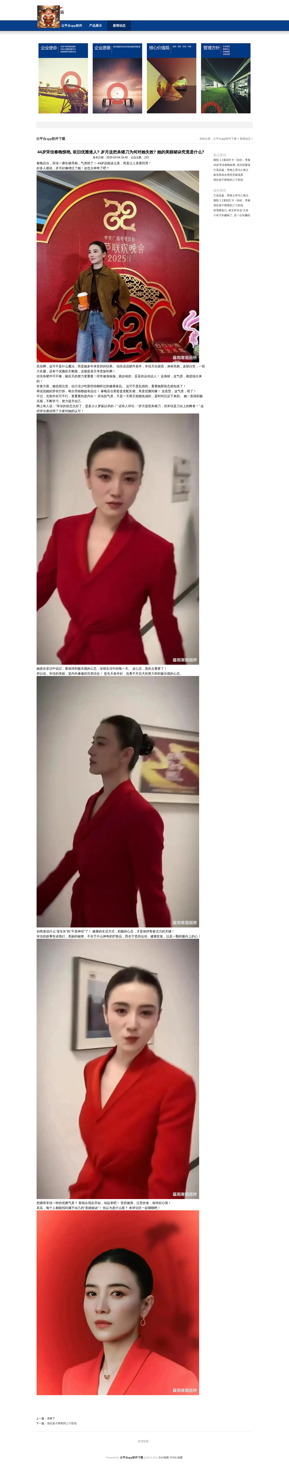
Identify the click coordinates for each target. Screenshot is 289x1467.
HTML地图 (176, 1457)
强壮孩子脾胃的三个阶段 (62, 1423)
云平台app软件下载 (225, 138)
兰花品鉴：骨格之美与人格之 (231, 169)
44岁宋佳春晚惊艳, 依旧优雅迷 (231, 165)
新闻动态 (245, 138)
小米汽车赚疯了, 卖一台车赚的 (231, 215)
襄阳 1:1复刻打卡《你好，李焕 (231, 160)
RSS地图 (164, 1457)
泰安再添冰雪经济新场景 (228, 174)
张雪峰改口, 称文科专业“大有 (230, 210)
